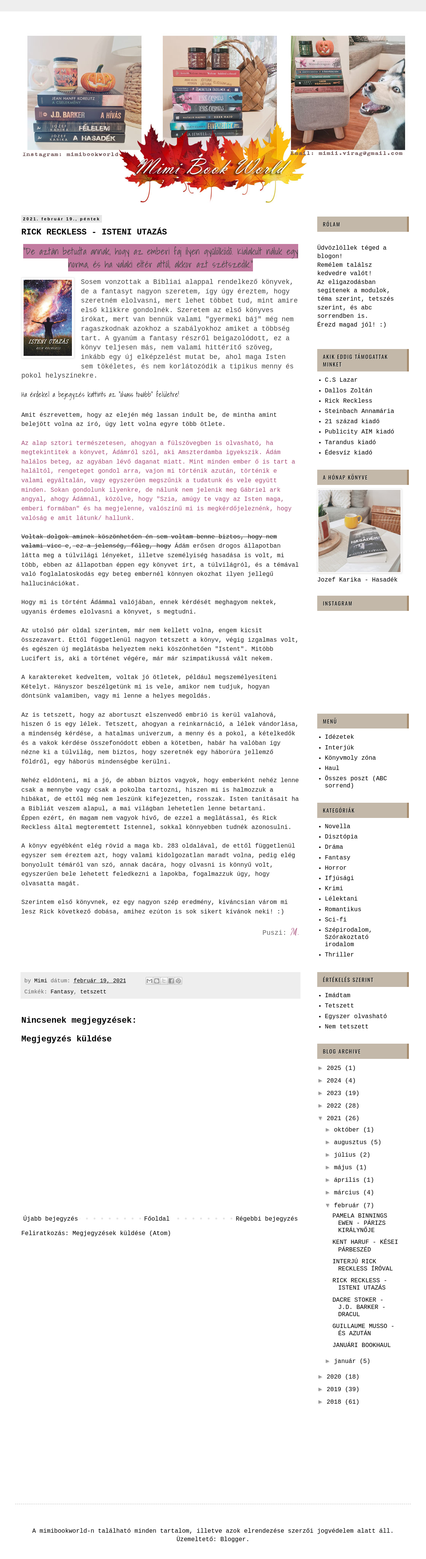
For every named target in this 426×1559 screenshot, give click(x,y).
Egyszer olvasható (356, 1016)
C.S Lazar (341, 380)
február (348, 1205)
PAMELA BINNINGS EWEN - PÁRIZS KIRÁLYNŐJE (359, 1223)
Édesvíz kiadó (348, 453)
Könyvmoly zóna (350, 758)
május (345, 1167)
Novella (337, 826)
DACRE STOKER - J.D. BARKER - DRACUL (359, 1307)
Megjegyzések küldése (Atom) (121, 1233)
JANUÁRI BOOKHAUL (361, 1345)
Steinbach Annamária (359, 411)
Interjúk (339, 747)
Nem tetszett (347, 1026)
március (348, 1192)
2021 (336, 1118)
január (346, 1361)
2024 (336, 1081)
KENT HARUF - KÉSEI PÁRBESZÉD (365, 1246)
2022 (336, 1106)
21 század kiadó (352, 421)
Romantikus (343, 909)
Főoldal (157, 1219)
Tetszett (339, 1006)
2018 (336, 1402)
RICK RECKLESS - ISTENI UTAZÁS (359, 1284)
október (348, 1130)
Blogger (233, 1539)
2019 (336, 1389)
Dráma (334, 847)
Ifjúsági (339, 878)
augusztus (352, 1142)
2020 (336, 1377)
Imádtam (337, 995)
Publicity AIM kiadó (359, 432)
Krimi (334, 888)
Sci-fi (336, 920)
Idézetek (339, 737)
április (348, 1180)
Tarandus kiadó (350, 442)
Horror (336, 868)
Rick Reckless (348, 401)
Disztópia (341, 837)
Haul (332, 768)
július (346, 1155)
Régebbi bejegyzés (267, 1219)
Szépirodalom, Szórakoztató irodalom (348, 937)
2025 (336, 1068)
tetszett (93, 992)
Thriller (339, 955)
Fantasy (62, 992)
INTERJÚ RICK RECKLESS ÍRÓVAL (362, 1265)
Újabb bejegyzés (50, 1219)
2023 (336, 1093)
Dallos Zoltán (348, 390)
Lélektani (341, 899)
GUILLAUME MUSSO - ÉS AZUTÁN (363, 1330)
